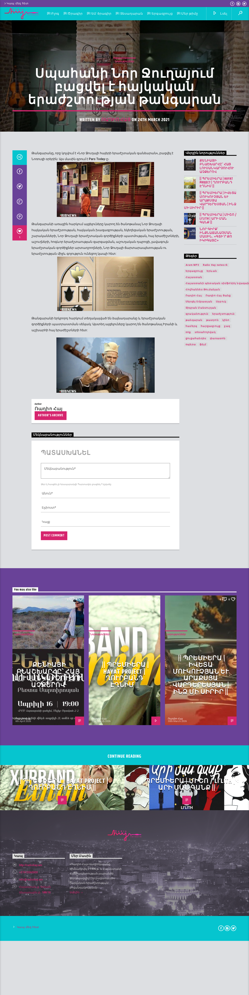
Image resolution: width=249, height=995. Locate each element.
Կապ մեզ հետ (16, 3)
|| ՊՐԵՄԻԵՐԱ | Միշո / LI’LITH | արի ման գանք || (218, 572)
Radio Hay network (215, 618)
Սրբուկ (221, 654)
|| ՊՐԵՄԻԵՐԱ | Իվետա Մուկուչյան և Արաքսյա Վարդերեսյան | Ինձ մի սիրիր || (210, 553)
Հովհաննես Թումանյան (203, 642)
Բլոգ (55, 13)
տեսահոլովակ (205, 685)
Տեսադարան (131, 13)
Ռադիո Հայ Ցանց (218, 648)
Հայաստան (194, 630)
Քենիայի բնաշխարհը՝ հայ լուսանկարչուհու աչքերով (217, 519)
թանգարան (194, 673)
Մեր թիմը (189, 13)
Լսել (220, 13)
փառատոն (217, 691)
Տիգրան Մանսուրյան (201, 661)
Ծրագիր (75, 13)
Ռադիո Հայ (116, 282)
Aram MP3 (192, 618)
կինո (226, 673)
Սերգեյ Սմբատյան (199, 654)
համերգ (191, 679)
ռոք (188, 685)
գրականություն (197, 667)
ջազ (227, 679)
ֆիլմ (203, 697)
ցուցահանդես (196, 691)
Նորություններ (124, 223)
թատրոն (212, 673)
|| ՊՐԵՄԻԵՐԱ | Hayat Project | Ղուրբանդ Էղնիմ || (216, 536)
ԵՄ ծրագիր (101, 13)
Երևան (212, 624)
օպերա (191, 697)
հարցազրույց (210, 679)
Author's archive (50, 768)
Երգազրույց (162, 13)
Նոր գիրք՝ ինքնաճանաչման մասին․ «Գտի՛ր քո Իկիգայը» (216, 588)
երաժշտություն (223, 667)
